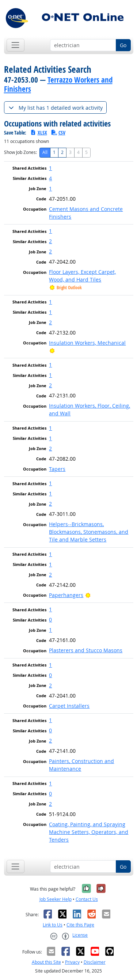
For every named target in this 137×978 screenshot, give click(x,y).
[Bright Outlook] (52, 350)
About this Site (46, 962)
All (44, 152)
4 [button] (50, 178)
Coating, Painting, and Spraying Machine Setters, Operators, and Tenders (88, 832)
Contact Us (87, 899)
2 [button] (50, 241)
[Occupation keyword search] (83, 45)
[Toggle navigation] (15, 45)
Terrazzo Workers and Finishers (58, 84)
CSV (58, 132)
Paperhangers (66, 595)
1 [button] (50, 168)
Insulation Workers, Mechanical (87, 342)
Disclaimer (95, 962)
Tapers (57, 468)
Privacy (72, 962)
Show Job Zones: (20, 152)
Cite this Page (80, 925)
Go (123, 45)
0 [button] (50, 619)
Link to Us (52, 925)
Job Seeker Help (55, 899)
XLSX (38, 132)
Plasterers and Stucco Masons (85, 650)
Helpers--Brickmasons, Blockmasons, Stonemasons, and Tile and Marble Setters (88, 532)
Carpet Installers (69, 705)
